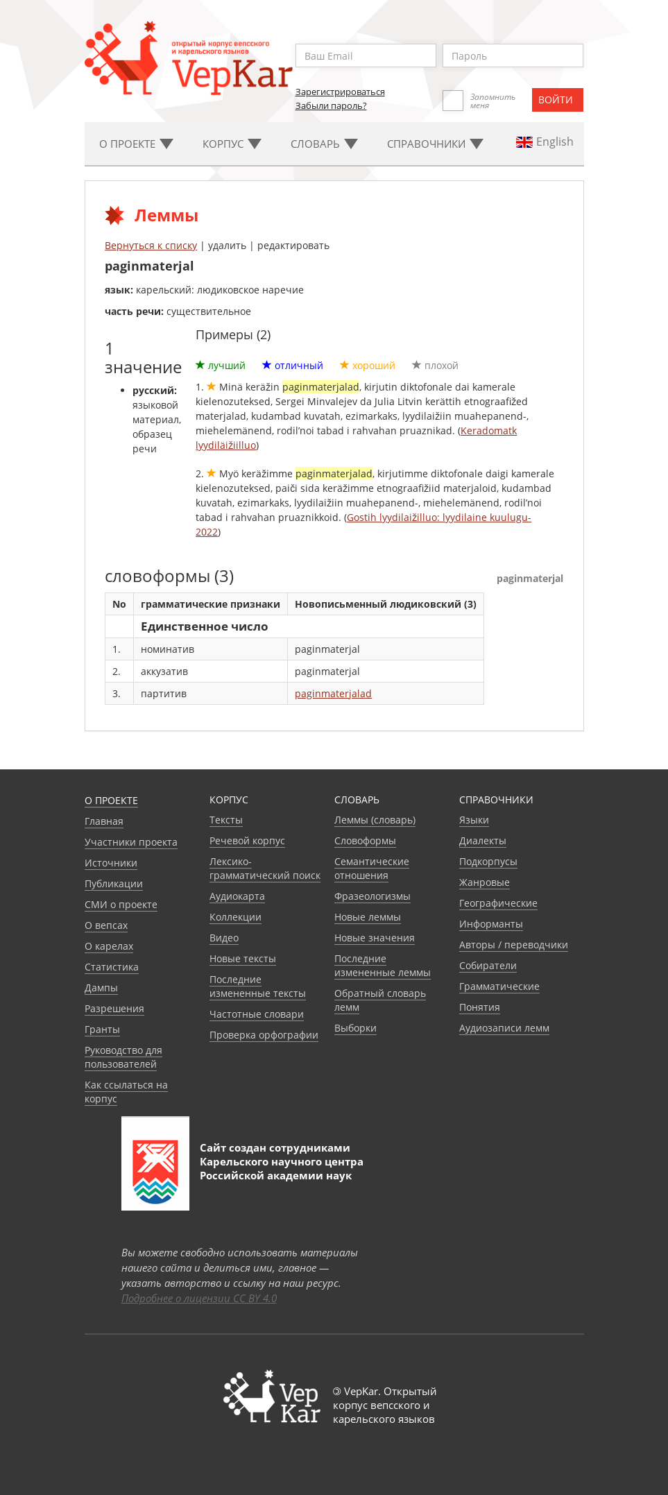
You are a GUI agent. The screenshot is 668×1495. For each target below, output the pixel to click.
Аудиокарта (237, 896)
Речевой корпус (247, 840)
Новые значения (374, 937)
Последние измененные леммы (382, 965)
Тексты (226, 819)
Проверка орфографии (263, 1034)
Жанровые (484, 882)
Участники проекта (131, 841)
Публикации (114, 883)
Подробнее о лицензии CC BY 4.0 (199, 1298)
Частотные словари (256, 1013)
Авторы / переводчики (513, 944)
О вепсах (106, 925)
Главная (104, 821)
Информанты (491, 923)
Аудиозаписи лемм (504, 1027)
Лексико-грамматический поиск (264, 868)
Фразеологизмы (372, 896)
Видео (224, 937)
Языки (474, 819)
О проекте (111, 800)
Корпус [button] (232, 144)
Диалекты (482, 840)
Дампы (101, 987)
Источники (111, 862)
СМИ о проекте (121, 904)
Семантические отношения (371, 868)
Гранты (102, 1029)
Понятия (479, 1007)
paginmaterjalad (333, 693)
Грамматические (499, 986)
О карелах (109, 945)
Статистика (112, 966)
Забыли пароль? (331, 105)
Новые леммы (367, 916)
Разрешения (114, 1008)
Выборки (355, 1027)
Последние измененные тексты (257, 986)
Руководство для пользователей (123, 1056)
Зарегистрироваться (340, 91)
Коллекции (235, 916)
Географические (498, 902)
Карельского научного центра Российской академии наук (281, 1168)
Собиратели (488, 965)
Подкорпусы (488, 861)
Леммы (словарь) (375, 819)
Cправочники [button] (435, 144)
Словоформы (365, 840)
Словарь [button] (324, 144)
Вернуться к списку (151, 245)
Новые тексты (242, 958)
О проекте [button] (136, 144)
